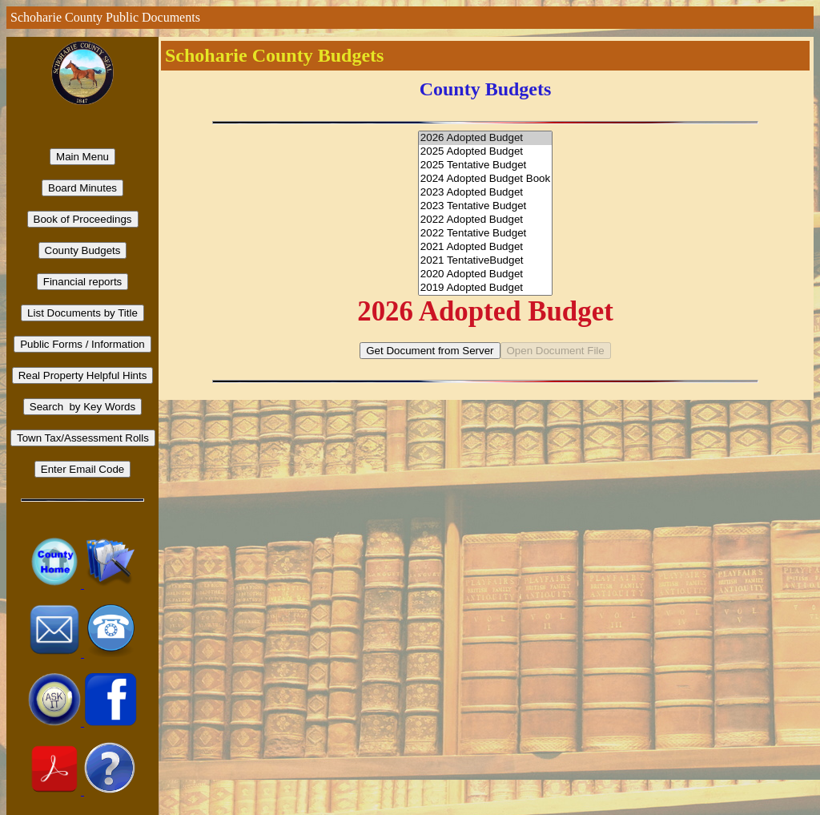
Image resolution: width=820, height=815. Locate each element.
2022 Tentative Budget (485, 233)
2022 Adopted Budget (485, 220)
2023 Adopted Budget (485, 193)
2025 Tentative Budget (485, 165)
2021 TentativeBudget (485, 261)
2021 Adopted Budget (485, 247)
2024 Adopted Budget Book (485, 179)
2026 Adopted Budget (485, 138)
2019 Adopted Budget (485, 288)
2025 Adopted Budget (485, 152)
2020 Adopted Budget (485, 274)
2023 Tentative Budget (485, 206)
